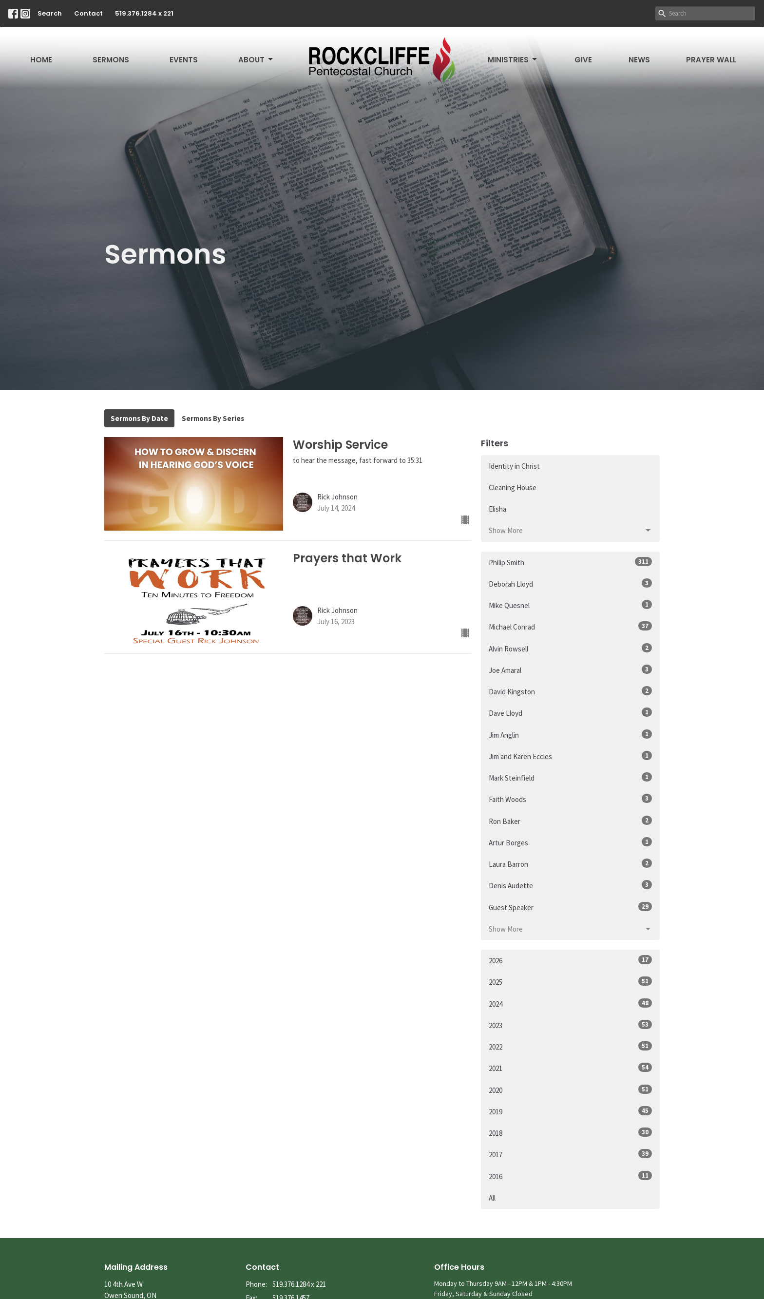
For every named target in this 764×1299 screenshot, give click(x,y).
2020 (570, 1090)
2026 (570, 960)
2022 (570, 1046)
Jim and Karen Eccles (570, 756)
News (639, 60)
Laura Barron (570, 864)
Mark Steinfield (570, 777)
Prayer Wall (711, 60)
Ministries (513, 60)
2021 (570, 1068)
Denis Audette (570, 885)
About (256, 60)
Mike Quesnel (570, 605)
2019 (570, 1111)
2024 (570, 1003)
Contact (88, 13)
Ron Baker (570, 821)
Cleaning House (512, 487)
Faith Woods (570, 799)
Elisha (497, 509)
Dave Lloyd (570, 712)
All (492, 1198)
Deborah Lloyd (570, 583)
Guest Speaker (570, 907)
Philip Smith (570, 562)
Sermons (111, 60)
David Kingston (570, 691)
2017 (570, 1154)
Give (583, 60)
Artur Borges (570, 842)
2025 (570, 981)
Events (184, 60)
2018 (570, 1132)
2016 (570, 1176)
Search (50, 13)
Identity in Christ (514, 466)
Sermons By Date (139, 418)
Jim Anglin (570, 734)
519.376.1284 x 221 (144, 13)
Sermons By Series (213, 418)
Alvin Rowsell (570, 648)
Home (41, 60)
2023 (570, 1025)
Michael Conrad (570, 626)
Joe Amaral (570, 670)
